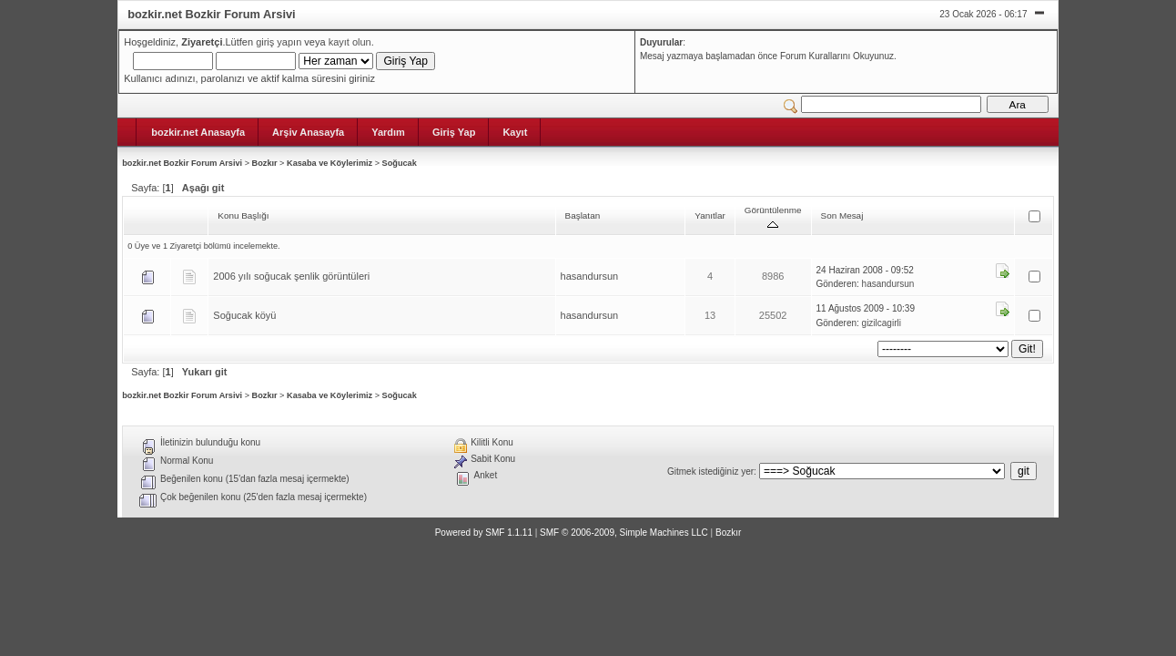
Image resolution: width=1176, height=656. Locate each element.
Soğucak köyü (244, 315)
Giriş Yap (454, 132)
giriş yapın (278, 41)
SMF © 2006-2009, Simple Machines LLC (624, 533)
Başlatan (583, 215)
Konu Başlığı (243, 215)
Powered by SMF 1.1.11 (483, 533)
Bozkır (265, 163)
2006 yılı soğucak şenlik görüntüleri (291, 276)
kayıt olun (350, 41)
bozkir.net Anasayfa (198, 132)
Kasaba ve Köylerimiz (329, 163)
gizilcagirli (881, 323)
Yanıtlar (709, 215)
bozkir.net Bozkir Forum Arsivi (182, 163)
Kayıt (514, 132)
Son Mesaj (842, 215)
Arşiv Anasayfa (308, 132)
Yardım (388, 132)
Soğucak (399, 163)
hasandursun (590, 276)
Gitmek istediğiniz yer (710, 471)
